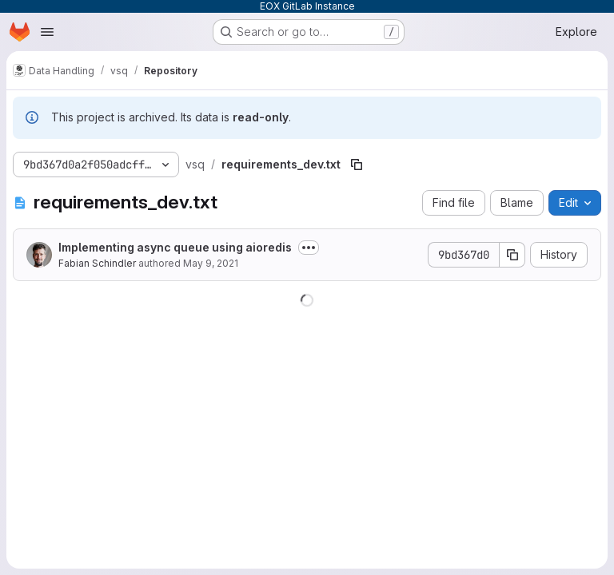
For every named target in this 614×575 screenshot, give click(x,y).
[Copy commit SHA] (512, 255)
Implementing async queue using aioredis (175, 247)
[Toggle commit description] (308, 247)
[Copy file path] (356, 164)
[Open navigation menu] (47, 32)
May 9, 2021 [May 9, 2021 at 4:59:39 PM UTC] (210, 263)
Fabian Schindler (97, 263)
